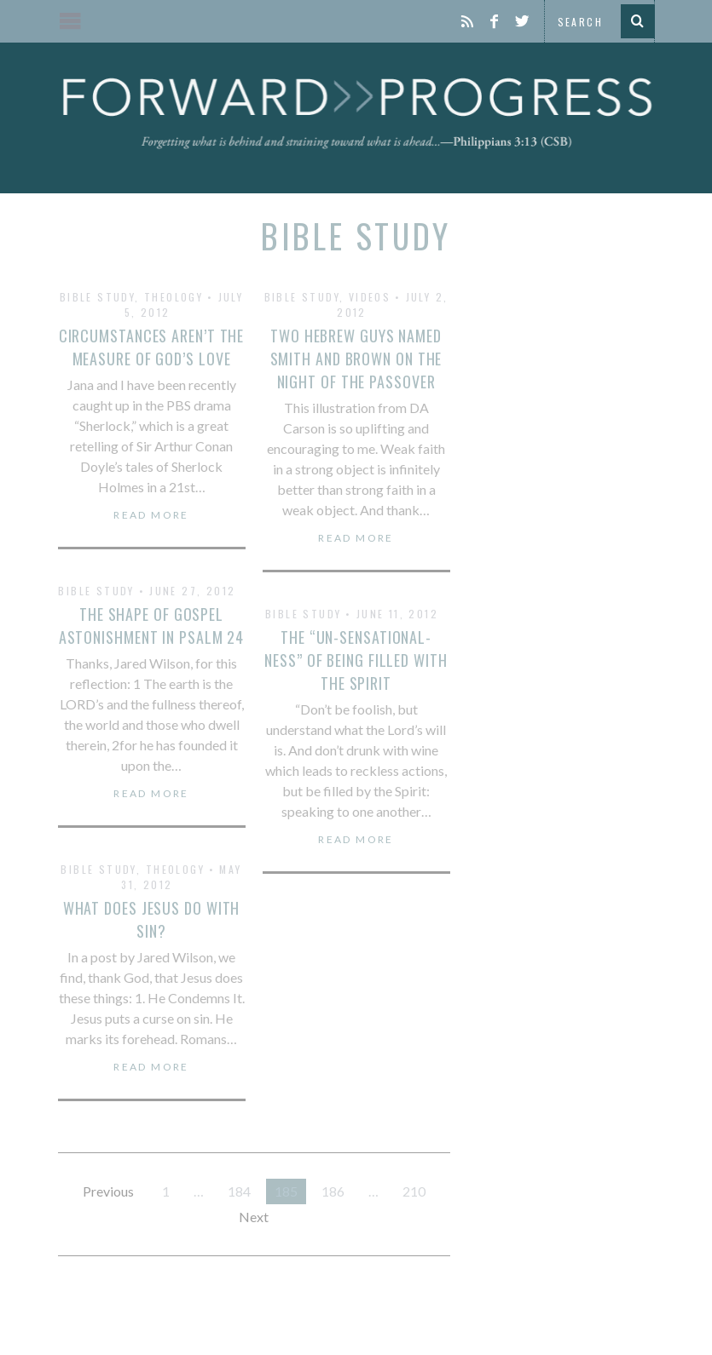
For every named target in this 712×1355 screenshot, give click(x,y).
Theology (173, 297)
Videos (370, 297)
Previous (108, 1191)
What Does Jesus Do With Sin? (151, 919)
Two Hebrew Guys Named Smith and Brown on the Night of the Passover (356, 358)
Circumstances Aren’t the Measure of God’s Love (152, 347)
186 (332, 1191)
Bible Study (97, 297)
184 (239, 1191)
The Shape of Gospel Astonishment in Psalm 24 (152, 625)
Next (254, 1217)
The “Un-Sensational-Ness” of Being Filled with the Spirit (355, 660)
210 (413, 1191)
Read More (151, 515)
